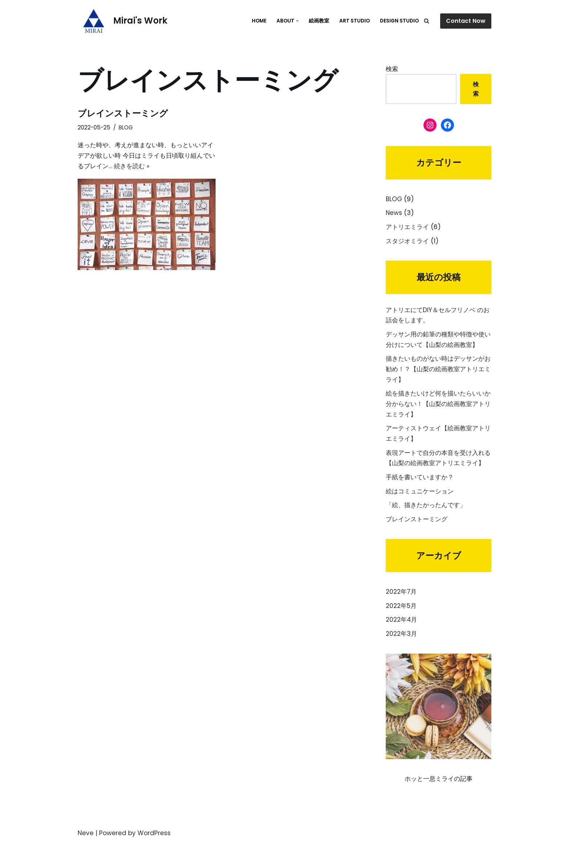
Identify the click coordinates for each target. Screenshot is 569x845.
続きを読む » (132, 166)
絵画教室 (319, 20)
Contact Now (466, 21)
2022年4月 (401, 621)
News (394, 213)
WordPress (154, 835)
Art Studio (354, 20)
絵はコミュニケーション (420, 492)
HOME (259, 20)
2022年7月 (401, 593)
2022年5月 (401, 607)
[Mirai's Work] (122, 21)
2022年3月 (401, 635)
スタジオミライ (407, 241)
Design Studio (399, 20)
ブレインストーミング (123, 113)
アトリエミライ (407, 227)
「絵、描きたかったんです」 (426, 506)
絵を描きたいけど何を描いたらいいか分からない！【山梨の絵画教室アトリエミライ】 (438, 405)
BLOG (126, 127)
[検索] (426, 21)
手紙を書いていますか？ (420, 478)
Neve (86, 835)
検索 (392, 69)
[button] (297, 21)
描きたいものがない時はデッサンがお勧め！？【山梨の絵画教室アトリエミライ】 (438, 370)
